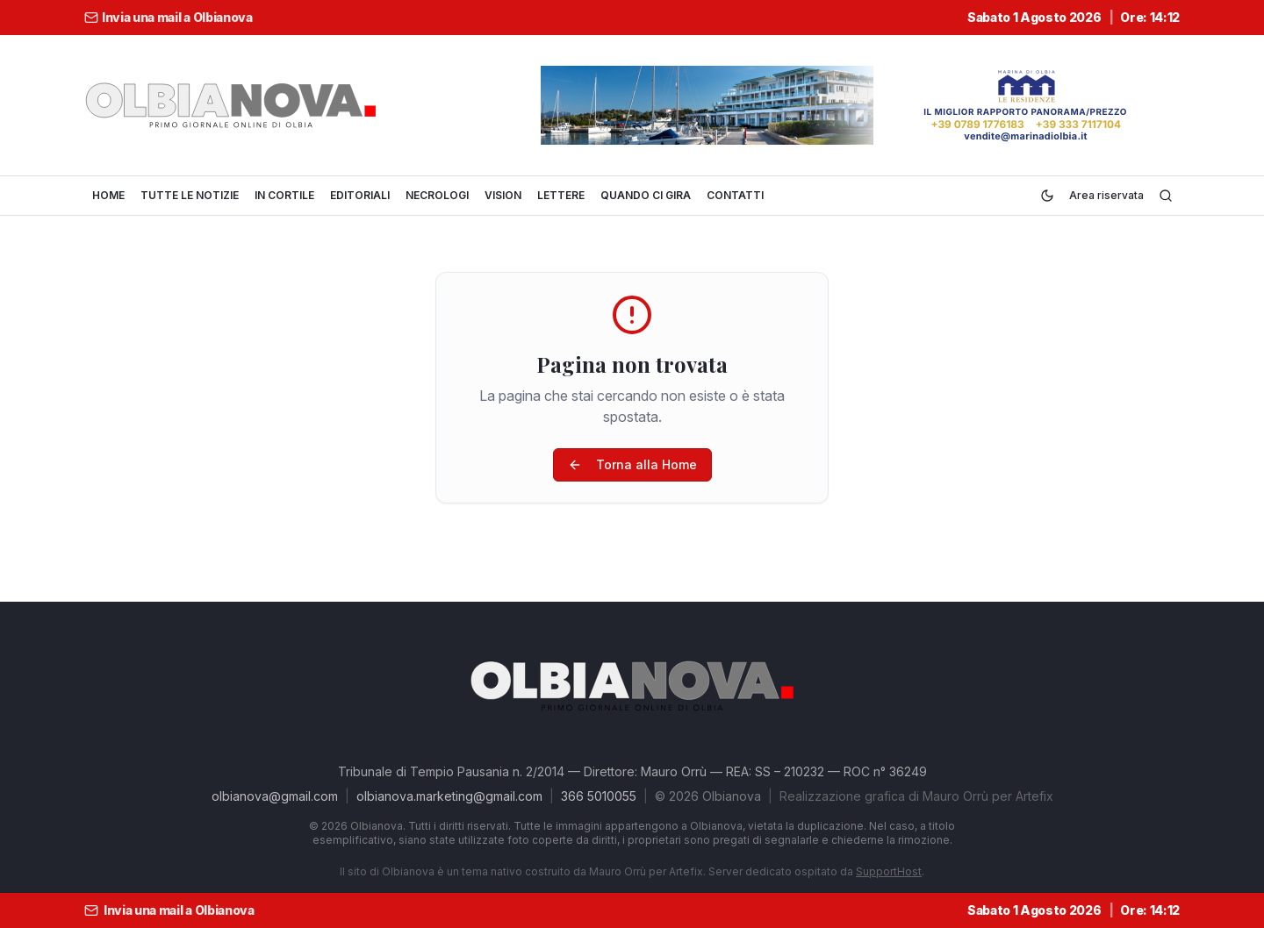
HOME (108, 195)
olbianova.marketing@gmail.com (449, 796)
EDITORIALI (360, 195)
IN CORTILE (284, 195)
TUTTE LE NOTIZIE (189, 195)
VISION (503, 195)
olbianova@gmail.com (275, 796)
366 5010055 (598, 796)
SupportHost (889, 871)
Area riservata (1106, 195)
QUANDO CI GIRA (645, 195)
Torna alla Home (632, 464)
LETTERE (561, 195)
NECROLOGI (437, 195)
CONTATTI (735, 195)
